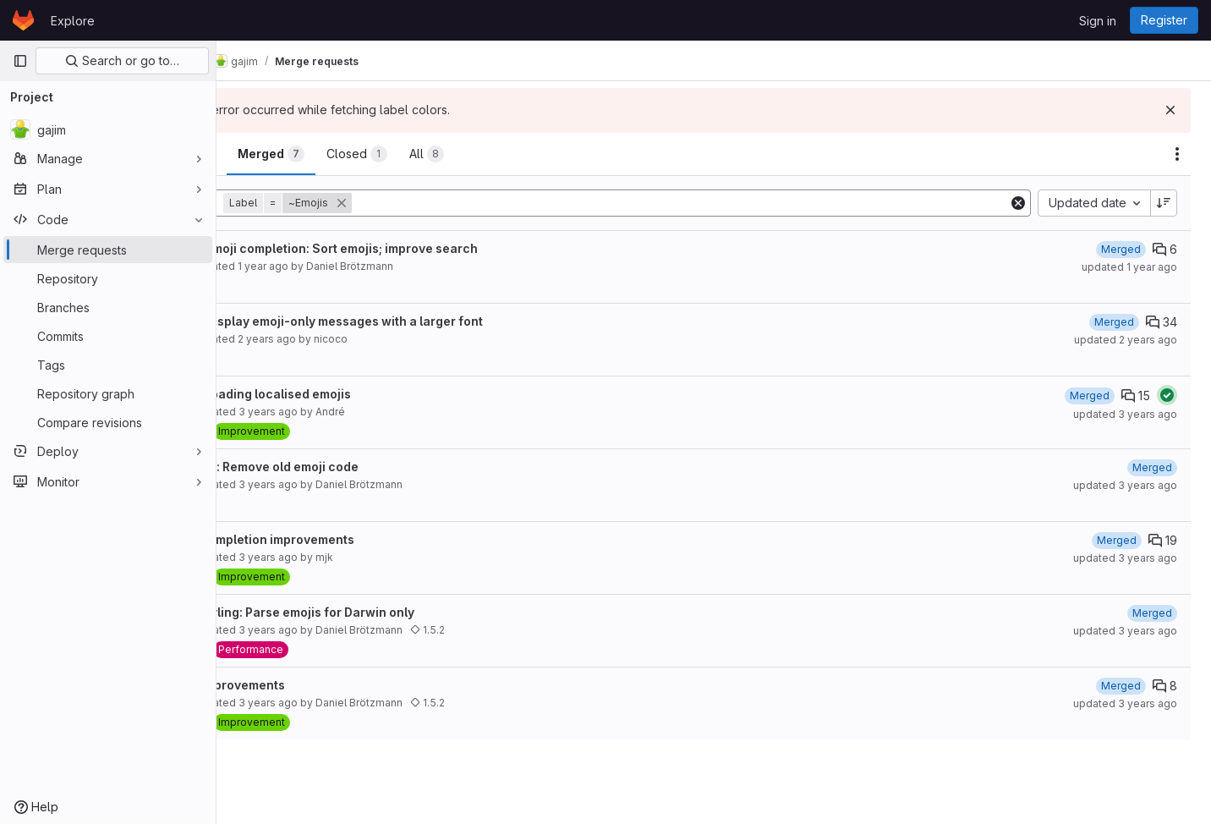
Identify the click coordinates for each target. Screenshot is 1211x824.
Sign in (1097, 21)
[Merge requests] (107, 249)
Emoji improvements (309, 685)
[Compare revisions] (107, 422)
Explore (73, 21)
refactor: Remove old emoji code (346, 466)
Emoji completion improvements (344, 539)
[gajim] (107, 129)
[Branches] (107, 307)
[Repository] (107, 278)
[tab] (273, 154)
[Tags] (107, 364)
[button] (373, 203)
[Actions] (1177, 154)
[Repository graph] (107, 393)
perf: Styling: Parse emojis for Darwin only (374, 612)
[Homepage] (23, 20)
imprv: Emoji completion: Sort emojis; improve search (406, 248)
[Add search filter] (723, 203)
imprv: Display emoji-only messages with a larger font (408, 321)
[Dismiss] (1170, 110)
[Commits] (107, 335)
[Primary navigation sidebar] (20, 60)
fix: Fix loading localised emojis (342, 394)
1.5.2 (511, 629)
